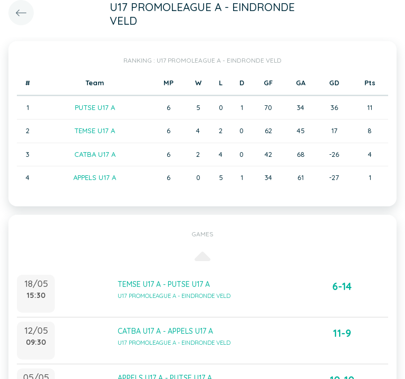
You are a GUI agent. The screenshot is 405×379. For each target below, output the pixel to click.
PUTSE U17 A (95, 107)
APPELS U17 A (94, 177)
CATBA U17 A (94, 154)
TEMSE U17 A (94, 130)
